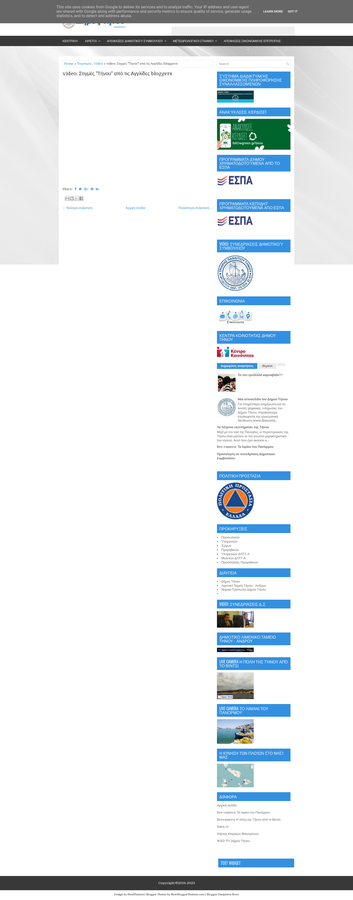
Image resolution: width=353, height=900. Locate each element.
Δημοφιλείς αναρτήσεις (237, 366)
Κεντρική (70, 41)
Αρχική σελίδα (135, 208)
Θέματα (267, 366)
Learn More (273, 11)
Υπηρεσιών (229, 541)
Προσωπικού (230, 537)
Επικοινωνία (82, 51)
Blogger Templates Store (223, 894)
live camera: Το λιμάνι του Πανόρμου (245, 447)
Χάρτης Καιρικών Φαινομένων (238, 834)
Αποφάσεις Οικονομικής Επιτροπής (252, 41)
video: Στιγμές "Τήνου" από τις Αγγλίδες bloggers (117, 73)
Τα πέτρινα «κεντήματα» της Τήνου (243, 427)
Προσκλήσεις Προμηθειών (239, 562)
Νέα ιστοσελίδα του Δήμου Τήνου (263, 399)
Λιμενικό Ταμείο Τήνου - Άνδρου (243, 585)
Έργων (226, 545)
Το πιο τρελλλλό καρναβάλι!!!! (260, 375)
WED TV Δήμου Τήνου (233, 841)
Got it (293, 11)
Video (98, 63)
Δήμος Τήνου (230, 581)
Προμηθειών (230, 550)
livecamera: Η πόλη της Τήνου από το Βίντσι (249, 819)
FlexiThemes (135, 894)
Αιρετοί (94, 39)
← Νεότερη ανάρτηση (78, 208)
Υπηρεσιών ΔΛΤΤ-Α (235, 554)
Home (69, 63)
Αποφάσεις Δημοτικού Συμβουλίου (138, 39)
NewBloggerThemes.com (187, 894)
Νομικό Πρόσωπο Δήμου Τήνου (243, 589)
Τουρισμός (84, 63)
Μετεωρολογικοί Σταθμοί (196, 39)
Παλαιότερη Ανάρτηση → (196, 208)
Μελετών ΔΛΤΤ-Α (233, 558)
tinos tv (223, 826)
